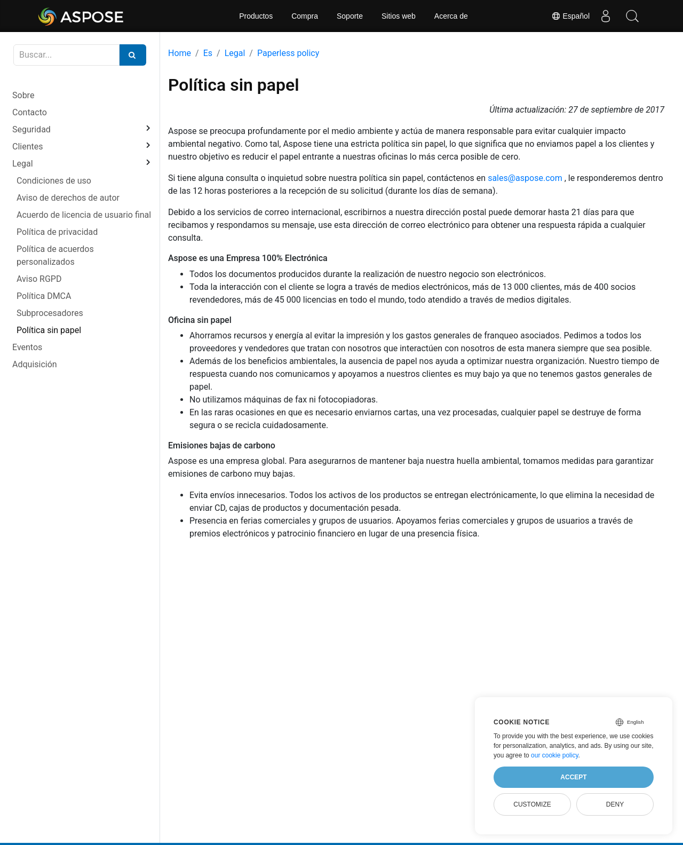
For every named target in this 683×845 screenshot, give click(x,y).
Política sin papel (49, 330)
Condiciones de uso (54, 181)
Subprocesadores (50, 313)
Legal (22, 164)
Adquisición (34, 364)
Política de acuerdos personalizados (55, 255)
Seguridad (31, 129)
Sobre (23, 95)
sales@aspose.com (525, 178)
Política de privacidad (57, 232)
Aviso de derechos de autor (68, 198)
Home (179, 53)
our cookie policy (554, 755)
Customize (532, 804)
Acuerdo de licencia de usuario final (84, 215)
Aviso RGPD (39, 279)
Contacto (29, 112)
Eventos (27, 347)
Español (570, 16)
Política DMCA (44, 296)
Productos (256, 16)
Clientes (27, 146)
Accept (573, 777)
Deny (615, 804)
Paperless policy (288, 53)
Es (207, 53)
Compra (304, 16)
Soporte (350, 16)
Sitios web (399, 16)
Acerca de (451, 16)
